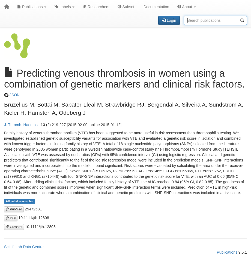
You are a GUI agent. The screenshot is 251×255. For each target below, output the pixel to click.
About (186, 7)
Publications (31, 7)
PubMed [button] (14, 209)
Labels (64, 7)
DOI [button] (11, 218)
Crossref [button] (14, 227)
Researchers (96, 7)
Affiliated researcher (20, 201)
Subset (126, 7)
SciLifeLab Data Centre (24, 247)
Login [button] (169, 20)
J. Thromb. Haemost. (22, 125)
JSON (12, 95)
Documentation (155, 7)
